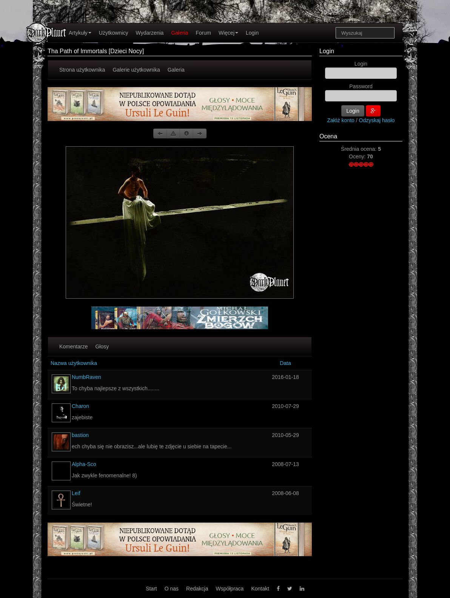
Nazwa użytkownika (74, 363)
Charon (80, 406)
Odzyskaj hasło (377, 120)
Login (252, 33)
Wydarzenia (150, 33)
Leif (76, 493)
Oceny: (358, 156)
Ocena (328, 136)
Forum (203, 33)
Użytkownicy (113, 33)
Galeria (179, 33)
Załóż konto (340, 120)
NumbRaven (86, 377)
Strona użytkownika (82, 70)
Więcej (228, 33)
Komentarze (73, 346)
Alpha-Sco (84, 464)
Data (285, 363)
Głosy (102, 346)
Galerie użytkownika (136, 70)
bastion (80, 435)
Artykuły (80, 33)
